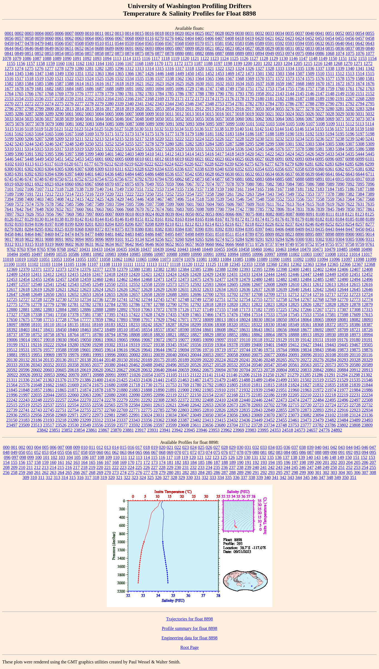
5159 (359, 128)
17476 (232, 314)
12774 (367, 299)
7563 (340, 199)
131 (254, 457)
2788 (309, 103)
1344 (9, 73)
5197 (360, 133)
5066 (299, 118)
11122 (199, 264)
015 (123, 447)
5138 (219, 128)
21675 (97, 384)
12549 (97, 284)
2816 (99, 108)
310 (33, 477)
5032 (369, 113)
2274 (49, 103)
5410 (149, 153)
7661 (89, 209)
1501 (259, 73)
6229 (219, 164)
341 (275, 477)
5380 (309, 148)
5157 (339, 128)
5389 (9, 153)
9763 (21, 249)
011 (92, 447)
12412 (48, 274)
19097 (220, 339)
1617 (109, 83)
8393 (229, 229)
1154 (372, 58)
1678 (19, 88)
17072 (159, 309)
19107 (232, 339)
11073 (165, 259)
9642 (129, 244)
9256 (159, 239)
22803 (183, 410)
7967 (59, 214)
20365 (85, 364)
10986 (147, 254)
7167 (279, 189)
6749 (49, 179)
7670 (139, 209)
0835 (330, 48)
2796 (9, 108)
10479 (330, 249)
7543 (229, 199)
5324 (129, 148)
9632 (99, 244)
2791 (340, 103)
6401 (89, 174)
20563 (306, 364)
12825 (293, 304)
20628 (134, 369)
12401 (306, 269)
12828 (330, 304)
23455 (281, 420)
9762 (11, 249)
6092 (289, 159)
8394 (239, 229)
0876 (149, 53)
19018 (48, 339)
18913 (306, 334)
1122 (204, 58)
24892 (336, 430)
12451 (354, 274)
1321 (209, 68)
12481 (269, 279)
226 (146, 467)
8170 (229, 219)
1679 (29, 88)
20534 (244, 364)
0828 (259, 48)
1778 (99, 93)
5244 (29, 143)
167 (107, 462)
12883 (48, 309)
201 (326, 462)
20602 (36, 369)
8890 (299, 234)
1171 (168, 63)
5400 (99, 153)
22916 (342, 410)
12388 (220, 269)
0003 (29, 33)
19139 (293, 339)
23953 (214, 430)
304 (341, 472)
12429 (207, 274)
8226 (269, 224)
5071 (340, 118)
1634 (239, 83)
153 (371, 457)
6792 (139, 179)
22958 (48, 415)
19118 (256, 339)
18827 (195, 334)
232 (193, 467)
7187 (359, 189)
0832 (299, 48)
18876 (281, 334)
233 (201, 467)
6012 (159, 159)
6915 (340, 179)
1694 (159, 88)
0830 (279, 48)
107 (93, 457)
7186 (349, 189)
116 (162, 457)
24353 (275, 430)
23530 (73, 425)
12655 (110, 294)
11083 (213, 259)
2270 (9, 103)
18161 (85, 324)
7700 (219, 209)
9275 (229, 239)
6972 (119, 184)
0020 (179, 33)
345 (306, 477)
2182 (279, 98)
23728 (256, 425)
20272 (306, 359)
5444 (359, 153)
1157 (30, 63)
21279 (293, 374)
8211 (179, 224)
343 (290, 477)
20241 (244, 359)
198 (302, 462)
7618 (319, 204)
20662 (195, 369)
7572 (19, 204)
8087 (289, 214)
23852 (67, 430)
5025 (299, 113)
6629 (219, 174)
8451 (370, 229)
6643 (350, 174)
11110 (116, 264)
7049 (149, 184)
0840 (370, 48)
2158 (59, 98)
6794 (159, 179)
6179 (98, 164)
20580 (355, 364)
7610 (259, 204)
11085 (237, 259)
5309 (370, 143)
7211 (39, 194)
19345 (171, 344)
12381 (146, 269)
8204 (109, 224)
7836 (309, 209)
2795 (370, 103)
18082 (355, 319)
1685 (79, 88)
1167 (129, 63)
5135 (189, 128)
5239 (349, 138)
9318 (39, 244)
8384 (179, 229)
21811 (256, 384)
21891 (171, 390)
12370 (24, 269)
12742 (134, 299)
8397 (259, 229)
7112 (49, 189)
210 (22, 467)
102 (54, 457)
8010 (129, 214)
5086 (119, 123)
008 (68, 447)
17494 (244, 314)
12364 (320, 264)
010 (84, 447)
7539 (219, 199)
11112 (140, 264)
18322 (256, 324)
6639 (309, 174)
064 (131, 452)
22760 (110, 410)
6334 (159, 169)
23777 (305, 425)
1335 (299, 68)
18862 (257, 334)
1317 (179, 68)
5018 (239, 113)
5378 (299, 148)
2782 (249, 103)
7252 (169, 194)
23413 (208, 420)
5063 (269, 118)
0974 (289, 53)
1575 (309, 78)
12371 (36, 269)
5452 (69, 159)
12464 (134, 279)
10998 (282, 254)
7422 (89, 199)
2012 (269, 93)
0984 (309, 53)
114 (146, 457)
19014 (24, 339)
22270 (85, 400)
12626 (122, 289)
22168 (232, 395)
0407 (219, 38)
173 (154, 462)
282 (185, 472)
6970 (109, 184)
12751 (220, 299)
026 (209, 447)
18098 (24, 324)
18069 (330, 319)
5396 (59, 153)
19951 (36, 354)
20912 (355, 369)
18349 (293, 324)
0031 (249, 33)
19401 (269, 344)
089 (326, 452)
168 (115, 462)
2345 (179, 103)
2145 (299, 93)
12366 (345, 264)
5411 (159, 153)
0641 (349, 43)
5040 (79, 118)
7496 (179, 199)
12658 (146, 294)
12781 (73, 304)
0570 (199, 43)
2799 (39, 108)
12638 (269, 289)
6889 (309, 179)
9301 (309, 239)
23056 (232, 415)
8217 (239, 224)
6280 (299, 164)
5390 (19, 153)
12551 (122, 284)
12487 (330, 279)
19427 (305, 344)
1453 (219, 73)
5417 (219, 153)
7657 (69, 209)
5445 (369, 153)
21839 (354, 384)
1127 (254, 58)
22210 (305, 395)
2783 (259, 103)
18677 (306, 329)
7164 (249, 189)
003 (29, 447)
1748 (219, 88)
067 (154, 452)
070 (178, 452)
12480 (257, 279)
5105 (290, 123)
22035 (36, 395)
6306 (69, 169)
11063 (129, 259)
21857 (36, 390)
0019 (169, 33)
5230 (259, 138)
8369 (89, 229)
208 (6, 467)
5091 (169, 123)
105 (77, 457)
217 (76, 467)
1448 (169, 73)
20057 (220, 354)
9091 (59, 239)
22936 (12, 415)
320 (111, 477)
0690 (119, 48)
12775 (12, 304)
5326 (149, 148)
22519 (24, 405)
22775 (146, 410)
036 (286, 447)
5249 (79, 143)
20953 (49, 374)
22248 (36, 400)
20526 (195, 364)
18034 (269, 319)
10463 (281, 249)
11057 (92, 259)
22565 (110, 405)
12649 (36, 294)
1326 (249, 68)
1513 (349, 73)
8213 (199, 224)
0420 (259, 38)
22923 (355, 410)
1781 (129, 93)
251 (341, 467)
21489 (256, 379)
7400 (29, 199)
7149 (119, 189)
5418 (229, 153)
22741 (24, 410)
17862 (110, 319)
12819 (220, 304)
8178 (289, 219)
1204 (287, 63)
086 (302, 452)
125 (223, 457)
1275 (29, 68)
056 (68, 452)
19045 (73, 339)
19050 (85, 339)
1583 (19, 83)
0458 (369, 38)
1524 (89, 78)
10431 (85, 249)
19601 (85, 349)
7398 (19, 199)
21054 (147, 374)
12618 (24, 289)
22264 (73, 400)
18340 (281, 324)
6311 (119, 169)
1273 (9, 68)
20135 (48, 359)
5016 (219, 113)
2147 (320, 93)
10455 (219, 249)
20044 (195, 354)
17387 (97, 314)
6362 (339, 169)
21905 (208, 390)
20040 (171, 354)
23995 (263, 430)
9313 (19, 244)
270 (107, 472)
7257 (199, 194)
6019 (179, 159)
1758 (320, 88)
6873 (199, 179)
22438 (232, 400)
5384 (339, 148)
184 (193, 462)
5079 (49, 123)
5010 (159, 113)
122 (208, 457)
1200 (247, 63)
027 (216, 447)
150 (348, 457)
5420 (249, 153)
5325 (139, 148)
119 (185, 457)
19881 (12, 354)
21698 (122, 384)
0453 (319, 38)
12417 (97, 274)
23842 (42, 430)
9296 (289, 239)
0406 (209, 38)
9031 (39, 239)
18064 (306, 319)
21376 (60, 379)
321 (119, 477)
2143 (279, 93)
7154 (169, 189)
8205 (119, 224)
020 (162, 447)
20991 (110, 374)
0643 (369, 43)
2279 (99, 103)
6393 (39, 174)
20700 (232, 369)
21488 (244, 379)
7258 (209, 194)
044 (349, 447)
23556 (97, 425)
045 (357, 447)
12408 (367, 269)
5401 (109, 153)
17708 (36, 319)
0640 (339, 43)
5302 (299, 143)
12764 (293, 299)
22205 (293, 395)
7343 (269, 194)
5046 (119, 118)
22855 (281, 410)
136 (278, 457)
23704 (232, 425)
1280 (79, 68)
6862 (179, 179)
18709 (342, 329)
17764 (73, 319)
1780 (119, 93)
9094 (79, 239)
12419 (122, 274)
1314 (149, 68)
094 (365, 452)
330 (189, 477)
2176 (229, 98)
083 (279, 452)
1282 (99, 68)
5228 (239, 138)
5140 (239, 128)
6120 (68, 164)
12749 (195, 299)
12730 (61, 299)
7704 (229, 209)
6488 (159, 174)
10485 (342, 249)
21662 (48, 384)
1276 (39, 68)
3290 (59, 113)
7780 (249, 209)
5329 (179, 148)
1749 (229, 88)
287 (224, 472)
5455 (89, 159)
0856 (79, 53)
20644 (171, 369)
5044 (99, 118)
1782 (139, 93)
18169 (97, 324)
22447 (269, 400)
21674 (85, 384)
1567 (229, 78)
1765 (19, 93)
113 (139, 457)
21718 (134, 384)
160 (53, 462)
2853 (159, 108)
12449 (330, 274)
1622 (149, 83)
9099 (109, 239)
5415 (199, 153)
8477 (89, 234)
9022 (29, 239)
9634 (109, 244)
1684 (69, 88)
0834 (320, 48)
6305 (59, 169)
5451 (59, 159)
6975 (129, 184)
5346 (269, 148)
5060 (239, 118)
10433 (97, 249)
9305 (350, 239)
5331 (199, 148)
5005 (109, 113)
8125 (369, 214)
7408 (59, 199)
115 (154, 457)
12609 (281, 284)
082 (271, 452)
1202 (267, 63)
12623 (85, 289)
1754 (279, 88)
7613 (289, 204)
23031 (159, 415)
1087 (37, 58)
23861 (91, 430)
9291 (259, 239)
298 (295, 472)
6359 (309, 169)
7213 (59, 194)
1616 (99, 83)
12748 (183, 299)
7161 (239, 189)
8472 (59, 234)
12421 (146, 274)
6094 (309, 159)
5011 (169, 113)
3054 (269, 108)
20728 (269, 369)
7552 (279, 199)
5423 (279, 153)
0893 (249, 53)
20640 (159, 369)
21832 (318, 384)
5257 (139, 143)
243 (279, 467)
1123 (214, 58)
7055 (159, 184)
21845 (12, 390)
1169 (149, 63)
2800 (49, 108)
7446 (139, 199)
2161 (79, 98)
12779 (48, 304)
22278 (110, 400)
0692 (139, 48)
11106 (80, 264)
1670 (320, 83)
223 (123, 467)
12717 (330, 294)
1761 (350, 88)
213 (45, 467)
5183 (229, 133)
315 (72, 477)
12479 (244, 279)
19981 (85, 354)
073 (201, 452)
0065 (99, 38)
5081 (69, 123)
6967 (89, 184)
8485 (139, 234)
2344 (169, 103)
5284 (209, 143)
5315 (39, 148)
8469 (49, 234)
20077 (269, 354)
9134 (139, 239)
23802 (342, 425)
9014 (369, 234)
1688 (109, 88)
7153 (159, 189)
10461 (268, 249)
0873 (119, 53)
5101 (250, 123)
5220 (159, 138)
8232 (279, 224)
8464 (29, 234)
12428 (195, 274)
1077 (370, 53)
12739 (110, 299)
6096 (329, 159)
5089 (149, 123)
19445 (342, 344)
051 (29, 452)
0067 (119, 38)
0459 (9, 43)
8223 (259, 224)
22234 (367, 395)
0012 (109, 33)
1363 (99, 73)
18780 (97, 334)
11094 (322, 259)
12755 (257, 299)
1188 (208, 63)
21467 (195, 379)
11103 (45, 264)
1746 (199, 88)
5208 (49, 138)
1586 (49, 83)
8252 (329, 224)
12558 (146, 284)
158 (37, 462)
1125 (234, 58)
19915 (24, 354)
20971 (86, 374)
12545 (85, 284)
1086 (27, 58)
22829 (232, 410)
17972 (195, 319)
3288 (39, 113)
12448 (318, 274)
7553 (289, 199)
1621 (139, 83)
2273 (39, 103)
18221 (122, 324)
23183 (24, 420)
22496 (342, 400)
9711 (249, 244)
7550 (269, 199)
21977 (342, 390)
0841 (9, 53)
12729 (48, 299)
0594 (299, 43)
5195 (340, 133)
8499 (199, 234)
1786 (179, 93)
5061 (249, 118)
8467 (39, 234)
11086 (249, 259)
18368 (318, 324)
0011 (99, 33)
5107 (310, 123)
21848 (24, 390)
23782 (318, 425)
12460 (97, 279)
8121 (349, 214)
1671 (330, 83)
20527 (208, 364)
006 (53, 447)
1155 (11, 63)
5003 (89, 113)
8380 (139, 229)
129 (239, 457)
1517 (19, 78)
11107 (92, 264)
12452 (367, 274)
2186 (289, 98)
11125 (211, 264)
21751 (159, 384)
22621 (171, 405)
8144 (99, 219)
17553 (306, 314)
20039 (159, 354)
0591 (269, 43)
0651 (69, 48)
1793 (239, 93)
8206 (129, 224)
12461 (110, 279)
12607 (257, 284)
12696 (195, 294)
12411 (36, 274)
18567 (171, 329)
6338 (199, 169)
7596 (139, 204)
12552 (134, 284)
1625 (179, 83)
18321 (244, 324)
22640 (183, 405)
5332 (209, 148)
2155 (29, 98)
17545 (293, 314)
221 (107, 467)
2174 (209, 98)
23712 (244, 425)
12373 (61, 269)
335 (228, 477)
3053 (259, 108)
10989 (184, 254)
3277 (299, 108)
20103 (318, 354)
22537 (48, 405)
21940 (269, 390)
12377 (97, 269)
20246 (257, 359)
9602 (69, 244)
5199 (9, 138)
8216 (229, 224)
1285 (109, 68)
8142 (79, 219)
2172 (189, 98)
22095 (146, 395)
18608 (220, 329)
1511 (330, 73)
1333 (279, 68)
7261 (229, 194)
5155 (319, 128)
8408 (289, 229)
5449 (39, 159)
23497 (12, 425)
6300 (9, 169)
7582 (59, 204)
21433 (134, 379)
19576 (36, 349)
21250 (268, 374)
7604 (209, 204)
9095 (89, 239)
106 (85, 457)
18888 (293, 334)
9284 (239, 239)
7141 (109, 189)
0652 (79, 48)
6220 (139, 164)
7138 (79, 189)
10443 (183, 249)
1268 (337, 63)
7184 (329, 189)
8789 (249, 234)
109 (108, 457)
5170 (99, 133)
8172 (239, 219)
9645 (139, 244)
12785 (122, 304)
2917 (249, 108)
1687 (99, 88)
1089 (57, 58)
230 (177, 467)
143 (317, 457)
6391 (19, 174)
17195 (269, 309)
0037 (299, 33)
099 (30, 457)
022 (177, 447)
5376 (279, 148)
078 (240, 452)
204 (349, 462)
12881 (24, 309)
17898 (134, 319)
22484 (318, 400)
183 (185, 462)
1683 (59, 88)
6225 (179, 164)
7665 (109, 209)
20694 (220, 369)
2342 (149, 103)
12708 (257, 294)
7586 (79, 204)
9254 (149, 239)
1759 (330, 88)
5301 (289, 143)
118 (177, 457)
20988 (98, 374)
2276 (69, 103)
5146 (299, 128)
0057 (19, 38)
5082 (79, 123)
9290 (249, 239)
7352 (299, 194)
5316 (49, 148)
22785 (159, 410)
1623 (159, 83)
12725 (12, 299)
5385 (349, 148)
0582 (229, 43)
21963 (306, 390)
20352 (48, 364)
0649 (49, 48)
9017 (9, 239)
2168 (149, 98)
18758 (48, 334)
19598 (73, 349)
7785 (259, 209)
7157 (199, 189)
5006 (119, 113)
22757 (97, 410)
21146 (231, 374)
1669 (309, 83)
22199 (281, 395)
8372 (99, 229)
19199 (12, 344)
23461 (293, 420)
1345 (19, 73)
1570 (259, 78)
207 (373, 462)
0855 (69, 53)
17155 (220, 309)
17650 (12, 319)
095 (373, 452)
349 (337, 477)
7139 (89, 189)
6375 (349, 169)
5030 (349, 113)
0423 (289, 38)
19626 (134, 349)
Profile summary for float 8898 (189, 628)
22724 (330, 405)
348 (329, 477)
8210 (169, 224)
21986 (367, 390)
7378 (329, 194)
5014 (199, 113)
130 (247, 457)
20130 (12, 359)
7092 (350, 184)
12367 (357, 264)
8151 (139, 219)
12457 (61, 279)
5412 (169, 153)
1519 (39, 78)
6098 (349, 159)
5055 (199, 118)
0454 (329, 38)
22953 (24, 415)
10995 (245, 254)
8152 (149, 219)
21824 (293, 384)
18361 (305, 324)
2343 (159, 103)
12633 (208, 289)
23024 (146, 415)
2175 (219, 98)
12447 (305, 274)
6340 (219, 169)
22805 (195, 410)
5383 (329, 148)
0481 (49, 43)
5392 (39, 153)
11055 (80, 259)
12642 (318, 289)
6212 (108, 164)
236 (224, 467)
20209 (195, 359)
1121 (194, 58)
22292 (146, 400)
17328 (24, 314)
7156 (189, 189)
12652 (73, 294)
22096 (159, 395)
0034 (279, 33)
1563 (189, 78)
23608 (183, 425)
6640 (320, 174)
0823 (229, 48)
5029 (339, 113)
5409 (139, 153)
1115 (136, 58)
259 (22, 472)
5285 (219, 143)
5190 (289, 133)
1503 (279, 73)
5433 (329, 153)
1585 (39, 83)
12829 (342, 304)
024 (193, 447)
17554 (318, 314)
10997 (269, 254)
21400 (97, 379)
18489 (110, 329)
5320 (89, 148)
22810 (208, 410)
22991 (134, 415)
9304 (340, 239)
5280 (169, 143)
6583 (199, 174)
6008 (129, 159)
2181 (269, 98)
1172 (178, 63)
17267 (318, 309)
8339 (69, 229)
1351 (79, 73)
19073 (171, 339)
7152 (149, 189)
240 (255, 467)
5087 (129, 123)
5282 (189, 143)
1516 (9, 78)
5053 (189, 118)
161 (61, 462)
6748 (39, 179)
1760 (340, 88)
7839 (320, 209)
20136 (61, 359)
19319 (134, 344)
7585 (69, 204)
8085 (279, 214)
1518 (29, 78)
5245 (39, 143)
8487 (159, 234)
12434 (256, 274)
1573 (289, 78)
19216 (36, 344)
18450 (61, 329)
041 (325, 447)
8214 (209, 224)
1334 (289, 68)
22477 (306, 400)
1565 (209, 78)
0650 (59, 48)
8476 (79, 234)
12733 (73, 299)
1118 (165, 58)
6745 (9, 179)
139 (301, 457)
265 (68, 472)
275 (131, 472)
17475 (220, 314)
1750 (239, 88)
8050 (189, 214)
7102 (19, 189)
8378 (129, 229)
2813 (69, 108)
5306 (340, 143)
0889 (239, 53)
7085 (299, 184)
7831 (299, 209)
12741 (122, 299)
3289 (49, 113)
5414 (189, 153)
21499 (281, 379)
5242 (9, 143)
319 (103, 477)
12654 (97, 294)
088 (318, 452)
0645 (19, 48)
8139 (69, 219)
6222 (149, 164)
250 (333, 467)
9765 (41, 249)
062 (115, 452)
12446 (293, 274)
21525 (330, 379)
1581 (370, 78)
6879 (229, 179)
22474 (293, 400)
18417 (36, 329)
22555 (85, 405)
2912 (199, 108)
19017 (36, 339)
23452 (269, 420)
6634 (269, 174)
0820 (199, 48)
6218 (118, 164)
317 (88, 477)
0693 (149, 48)
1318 (189, 68)
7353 (309, 194)
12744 (146, 299)
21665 (61, 384)
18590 (183, 329)
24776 (324, 430)
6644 (360, 174)
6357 (289, 169)
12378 (110, 269)
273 (115, 472)
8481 (109, 234)
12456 (48, 279)
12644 (342, 289)
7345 (279, 194)
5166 (59, 133)
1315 (159, 68)
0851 (29, 53)
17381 (85, 314)
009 (76, 447)
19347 (183, 344)
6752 (79, 179)
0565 (149, 43)
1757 (309, 88)
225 (138, 467)
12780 (61, 304)
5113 (359, 123)
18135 (73, 324)
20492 (159, 364)
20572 (318, 364)
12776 (24, 304)
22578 (122, 405)
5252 (109, 143)
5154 (309, 128)
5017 (229, 113)
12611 (305, 284)
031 (247, 447)
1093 (97, 58)
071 (185, 452)
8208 (149, 224)
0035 (289, 33)
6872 (189, 179)
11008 (330, 254)
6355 (269, 169)
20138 (85, 359)
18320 (232, 324)
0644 (9, 48)
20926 (24, 374)
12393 (244, 269)
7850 (350, 209)
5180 (199, 133)
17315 (367, 309)
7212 (49, 194)
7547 (249, 199)
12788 (159, 304)
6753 (89, 179)
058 (84, 452)
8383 (169, 229)
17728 (61, 319)
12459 (85, 279)
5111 (340, 123)
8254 (349, 224)
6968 (99, 184)
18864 (269, 334)
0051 (329, 33)
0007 (69, 33)
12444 (269, 274)
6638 (299, 174)
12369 (12, 269)
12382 (159, 269)
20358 (73, 364)
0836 (340, 48)
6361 (329, 169)
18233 (134, 324)
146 (325, 457)
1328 (269, 68)
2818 (119, 108)
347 (322, 477)
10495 (24, 254)
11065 (141, 259)
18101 (36, 324)
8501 (209, 234)
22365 (171, 400)
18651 (269, 329)
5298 (259, 143)
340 (267, 477)
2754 (229, 103)
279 (162, 472)
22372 (183, 400)
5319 (79, 148)
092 (349, 452)
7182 (309, 189)
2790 (330, 103)
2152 (370, 93)
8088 (299, 214)
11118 (175, 264)
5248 (69, 143)
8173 (249, 219)
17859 (97, 319)
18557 (159, 329)
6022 (209, 159)
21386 (85, 379)
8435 (320, 229)
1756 (299, 88)
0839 (360, 48)
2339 (119, 103)
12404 (330, 269)
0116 (149, 38)
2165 (119, 98)
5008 (139, 113)
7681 (169, 209)
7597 (149, 204)
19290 (85, 344)
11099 (370, 259)
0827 (249, 48)
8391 (209, 229)
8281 (19, 229)
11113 (151, 264)
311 (41, 477)
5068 (320, 118)
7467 (159, 199)
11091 (286, 259)
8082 (269, 214)
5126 (108, 128)
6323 (129, 169)
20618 (73, 369)
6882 (249, 179)
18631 (244, 329)
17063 (146, 309)
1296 (119, 68)
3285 (9, 113)
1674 (360, 83)
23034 (171, 415)
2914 (219, 108)
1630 (199, 83)
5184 (239, 133)
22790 (171, 410)
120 (192, 457)
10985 (135, 254)
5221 (169, 138)
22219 (342, 395)
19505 (367, 344)
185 (201, 462)
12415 (73, 274)
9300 (299, 239)
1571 (269, 78)
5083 (89, 123)
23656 (207, 425)
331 (197, 477)
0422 (279, 38)
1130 (283, 58)
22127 (183, 395)
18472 (97, 329)
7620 (339, 204)
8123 (359, 214)
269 (100, 472)
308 (373, 472)
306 (357, 472)
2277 (79, 103)
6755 (109, 179)
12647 (12, 294)
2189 (320, 98)
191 (248, 462)
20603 (48, 369)
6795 (169, 179)
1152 (352, 58)
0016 (149, 33)
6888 (299, 179)
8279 (9, 229)
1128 (264, 58)
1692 (139, 88)
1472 (239, 73)
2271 (19, 103)
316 (80, 477)
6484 (129, 174)
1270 (347, 63)
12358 (259, 264)
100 (38, 457)
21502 (305, 379)
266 (76, 472)
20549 (281, 364)
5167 (69, 133)
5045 (109, 118)
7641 (9, 209)
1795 (249, 93)
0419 (249, 38)
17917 (146, 319)
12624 (97, 289)
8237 (289, 224)
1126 (244, 58)
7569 (9, 204)
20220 (208, 359)
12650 (48, 294)
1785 (169, 93)
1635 (249, 83)
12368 (369, 264)
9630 (79, 244)
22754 (73, 410)
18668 (293, 329)
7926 (29, 214)
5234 (299, 138)
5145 (289, 128)
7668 (129, 209)
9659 (199, 244)
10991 (208, 254)
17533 (269, 314)
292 (263, 472)
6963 (79, 184)
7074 (209, 184)
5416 (209, 153)
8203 (99, 224)
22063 (85, 395)
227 (154, 467)
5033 (9, 118)
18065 (318, 319)
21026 (135, 374)
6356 (279, 169)
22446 (257, 400)
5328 (169, 148)
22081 (122, 395)
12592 (195, 284)
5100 (240, 123)
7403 (39, 199)
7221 (119, 194)
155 (14, 462)
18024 (244, 319)
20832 (293, 369)
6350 (229, 169)
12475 (195, 279)
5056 (209, 118)
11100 (9, 264)
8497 (179, 234)
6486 (149, 174)
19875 (355, 349)
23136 (367, 415)
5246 (49, 143)
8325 (59, 229)
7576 (39, 204)
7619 (329, 204)
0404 (189, 38)
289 (240, 472)
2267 (350, 98)
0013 (119, 33)
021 (170, 447)
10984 (122, 254)
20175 (159, 359)
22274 (97, 400)
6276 (259, 164)
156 (22, 462)
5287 (229, 143)
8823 (289, 234)
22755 (85, 410)
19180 (354, 339)
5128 (128, 128)
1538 (169, 78)
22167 (220, 395)
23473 (306, 420)
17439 (183, 314)
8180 (309, 219)
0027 (209, 33)
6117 (49, 164)
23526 (61, 425)
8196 (39, 224)
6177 (88, 164)
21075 (159, 374)
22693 (257, 405)
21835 (330, 384)
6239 (229, 164)
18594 (195, 329)
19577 (48, 349)
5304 (320, 143)
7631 (359, 204)
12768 (318, 299)
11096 (334, 259)
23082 (306, 415)
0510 (99, 43)
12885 (73, 309)
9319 (49, 244)
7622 (349, 204)
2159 (69, 98)
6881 (239, 179)
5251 (99, 143)
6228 (209, 164)
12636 (244, 289)
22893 (318, 410)
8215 (219, 224)
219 (92, 467)
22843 (257, 410)
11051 (44, 259)
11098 (358, 259)
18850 (220, 334)
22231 (354, 395)
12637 (257, 289)
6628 (209, 174)
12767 (306, 299)
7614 (299, 204)
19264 (60, 344)
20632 (146, 369)
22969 (61, 415)
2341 (139, 103)
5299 (269, 143)
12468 (146, 279)
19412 (293, 344)
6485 (139, 174)
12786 (134, 304)
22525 (36, 405)
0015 (139, 33)
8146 (119, 219)
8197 (49, 224)
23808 (354, 425)
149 (340, 457)
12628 (146, 289)
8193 (19, 224)
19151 (318, 339)
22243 (24, 400)
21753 (171, 384)
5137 (209, 128)
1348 (49, 73)
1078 (7, 58)
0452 (309, 38)
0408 (229, 38)
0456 (349, 38)
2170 (169, 98)
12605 (232, 284)
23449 (257, 420)
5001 (69, 113)
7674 (159, 209)
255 (372, 467)
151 (356, 457)
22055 (61, 395)
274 (123, 472)
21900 (183, 390)
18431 (48, 329)
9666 (229, 244)
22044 (48, 395)
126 (231, 457)
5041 (89, 118)
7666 (119, 209)
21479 (220, 379)
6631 (239, 174)
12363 (308, 264)
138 (293, 457)
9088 (49, 239)
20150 (122, 359)
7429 (119, 199)
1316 (169, 68)
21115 (183, 374)
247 (310, 467)
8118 (339, 214)
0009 (79, 33)
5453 (79, 159)
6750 (59, 179)
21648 (36, 384)
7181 (299, 189)
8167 (219, 219)
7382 (349, 194)
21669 (73, 384)
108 (100, 457)
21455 (171, 379)
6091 (279, 159)
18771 (85, 334)
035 (279, 447)
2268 (360, 98)
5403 (129, 153)
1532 (119, 78)
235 (216, 467)
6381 (359, 169)
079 (248, 452)
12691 (183, 294)
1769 (59, 93)
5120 (48, 128)
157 (29, 462)
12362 (296, 264)
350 (345, 477)
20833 (306, 369)
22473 (281, 400)
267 (84, 472)
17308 (355, 309)
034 (271, 447)
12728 (36, 299)
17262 (293, 309)
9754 (319, 244)
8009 (119, 214)
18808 (134, 334)
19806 (293, 349)
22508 (367, 400)
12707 (244, 294)
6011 (149, 159)
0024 (189, 33)
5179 (189, 133)
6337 (189, 169)
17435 (171, 314)
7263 (249, 194)
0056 (9, 38)
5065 (289, 118)
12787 (146, 304)
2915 (229, 108)
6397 (69, 174)
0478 (29, 43)
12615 (354, 284)
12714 (305, 294)
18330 (269, 324)
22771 (134, 410)
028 (224, 447)
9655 (179, 244)
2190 (330, 98)
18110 (48, 324)
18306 (207, 324)
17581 (330, 314)
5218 (149, 138)
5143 (269, 128)
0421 (269, 38)
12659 (159, 294)
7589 (99, 204)
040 (318, 447)
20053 (208, 354)
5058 (229, 118)
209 (14, 467)
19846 (330, 349)
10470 (305, 249)
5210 (69, 138)
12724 (367, 294)
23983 (250, 430)
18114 (60, 324)
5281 (179, 143)
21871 (73, 390)
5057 (219, 118)
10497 (37, 254)
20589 (367, 364)
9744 (279, 244)
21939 (257, 390)
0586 (249, 43)
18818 (146, 334)
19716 (208, 349)
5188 (269, 133)
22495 (330, 400)
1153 (362, 58)
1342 (370, 68)
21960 (293, 390)
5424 (289, 153)
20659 (183, 369)
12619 (36, 289)
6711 (370, 174)
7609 (249, 204)
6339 (209, 169)
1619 (129, 83)
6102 (9, 164)
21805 (232, 384)
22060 (73, 395)
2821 (149, 108)
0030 (239, 33)
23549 (85, 425)
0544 (119, 43)
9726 (259, 244)
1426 (149, 73)
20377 (97, 364)
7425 (99, 199)
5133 (169, 128)
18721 (355, 329)
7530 (209, 199)
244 (286, 467)
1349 (59, 73)
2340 (129, 103)
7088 (320, 184)
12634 (220, 289)
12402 (318, 269)
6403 (99, 174)
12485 (318, 279)
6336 (179, 169)
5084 (99, 123)
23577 (122, 425)
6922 (39, 184)
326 (158, 477)
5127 (118, 128)
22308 (159, 400)
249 (325, 467)
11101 (21, 264)
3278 (309, 108)
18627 (232, 329)
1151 (342, 58)
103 (61, 457)
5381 (319, 148)
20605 (61, 369)
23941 (165, 430)
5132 (159, 128)
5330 (189, 148)
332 (205, 477)
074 (209, 452)
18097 (12, 324)
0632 (319, 43)
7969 (69, 214)
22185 (256, 395)
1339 (340, 68)
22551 (61, 405)
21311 (11, 379)
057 (76, 452)
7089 (330, 184)
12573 (171, 284)
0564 (139, 43)
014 (115, 447)
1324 (239, 68)
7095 (360, 184)
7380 (339, 194)
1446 (159, 73)
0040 (309, 33)
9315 (29, 244)
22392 (195, 400)
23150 (12, 420)
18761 (61, 334)
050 (22, 452)
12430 (220, 274)
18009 (208, 319)
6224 (169, 164)
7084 (289, 184)
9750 (299, 244)
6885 (279, 179)
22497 (355, 400)
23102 (330, 415)
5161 (9, 133)
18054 (293, 319)
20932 (37, 374)
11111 (128, 264)
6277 (269, 164)
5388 (369, 148)
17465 (195, 314)
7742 (239, 209)
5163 (29, 133)
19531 (24, 349)
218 (84, 467)
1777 (89, 93)
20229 (232, 359)
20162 (134, 359)
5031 (359, 113)
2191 (340, 98)
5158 (349, 128)
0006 (59, 33)
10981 (86, 254)
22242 (12, 400)
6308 (89, 169)
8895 (309, 234)
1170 (159, 63)
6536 (169, 174)
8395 (249, 229)
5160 (369, 128)
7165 (259, 189)
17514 (257, 314)
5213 (99, 138)
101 (46, 457)
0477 (19, 43)
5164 (39, 133)
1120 (184, 58)
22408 (208, 400)
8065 (219, 214)
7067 (189, 184)
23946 (201, 430)
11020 (32, 259)
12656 (122, 294)
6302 (29, 169)
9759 (359, 244)
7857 (360, 209)
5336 (239, 148)
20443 (122, 364)
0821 (209, 48)
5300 (279, 143)
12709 (269, 294)
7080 (249, 184)
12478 (232, 279)
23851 (54, 430)
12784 (110, 304)
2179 (249, 98)
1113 (117, 58)
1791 (229, 93)
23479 (318, 420)
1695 (169, 88)
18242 (146, 324)
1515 (369, 73)
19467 (354, 344)
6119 (59, 164)
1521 (59, 78)
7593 (109, 204)
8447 (350, 229)
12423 (158, 274)
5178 (179, 133)
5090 (159, 123)
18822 (183, 334)
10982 (98, 254)
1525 (99, 78)
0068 (129, 38)
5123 (78, 128)
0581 (219, 43)
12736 (97, 299)
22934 (367, 410)
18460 (73, 329)
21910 (220, 390)
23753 (293, 425)
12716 (318, 294)
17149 (208, 309)
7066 (179, 184)
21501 (293, 379)
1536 (149, 78)
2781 (239, 103)
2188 (309, 98)
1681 (39, 88)
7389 (369, 194)
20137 (73, 359)
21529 (342, 379)
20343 (36, 364)
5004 (99, 113)
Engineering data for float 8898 (189, 638)
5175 (149, 133)
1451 (199, 73)
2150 (350, 93)
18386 (354, 324)
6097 (339, 159)
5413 (179, 153)
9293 (269, 239)
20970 (73, 374)
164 (84, 462)
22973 (97, 415)
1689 (119, 88)
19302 (109, 344)
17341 (48, 314)
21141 (207, 374)
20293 (342, 359)
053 (45, 452)
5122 (68, 128)
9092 (69, 239)
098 (22, 457)
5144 (279, 128)
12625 (110, 289)
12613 (330, 284)
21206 (244, 374)
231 (185, 467)
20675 (208, 369)
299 (302, 472)
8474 (69, 234)
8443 (330, 229)
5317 (59, 148)
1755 (289, 88)
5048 (139, 118)
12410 (24, 274)
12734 (85, 299)
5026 (309, 113)
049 (14, 452)
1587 (59, 83)
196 (287, 462)
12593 (208, 284)
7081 (259, 184)
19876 (367, 349)
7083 (279, 184)
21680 (110, 384)
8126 (9, 219)
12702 (232, 294)
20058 (232, 354)
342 (283, 477)
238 (240, 467)
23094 (318, 415)
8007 (109, 214)
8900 (349, 234)
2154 (19, 98)
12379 (122, 269)
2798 (29, 108)
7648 (39, 209)
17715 (48, 319)
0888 (229, 53)
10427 (72, 249)
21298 (354, 374)
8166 (209, 219)
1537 (159, 78)
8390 (199, 229)
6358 (299, 169)
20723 (257, 369)
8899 (339, 234)
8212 (189, 224)
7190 (19, 194)
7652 (59, 209)
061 (107, 452)
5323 (119, 148)
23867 (103, 430)
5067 (309, 118)
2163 (99, 98)
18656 (281, 329)
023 (185, 447)
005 (45, 447)
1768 (49, 93)
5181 (209, 133)
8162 (169, 219)
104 (69, 457)
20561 (293, 364)
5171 (109, 133)
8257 (359, 224)
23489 (355, 420)
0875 (139, 53)
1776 (79, 93)
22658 (220, 405)
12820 (232, 304)
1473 (249, 73)
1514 (359, 73)
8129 (29, 219)
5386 (359, 148)
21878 (97, 390)
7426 (109, 199)
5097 (220, 123)
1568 (239, 78)
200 (318, 462)
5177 (169, 133)
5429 (319, 153)
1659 (279, 83)
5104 (280, 123)
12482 (281, 279)
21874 (85, 390)
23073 (293, 415)
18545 (134, 329)
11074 (177, 259)
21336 (24, 379)
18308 (220, 324)
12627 (134, 289)
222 (115, 467)
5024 (289, 113)
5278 (149, 143)
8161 (159, 219)
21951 (281, 390)
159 (45, 462)
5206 (29, 138)
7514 (189, 199)
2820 (139, 108)
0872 (109, 53)
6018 (169, 159)
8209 (159, 224)
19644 (159, 349)
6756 (119, 179)
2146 (309, 93)
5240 (359, 138)
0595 (309, 43)
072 (193, 452)
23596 (146, 425)
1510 (320, 73)
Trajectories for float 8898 (189, 619)
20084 (281, 354)
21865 (61, 390)
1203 (277, 63)
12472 (171, 279)
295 (279, 472)
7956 (49, 214)
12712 (293, 294)
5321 (99, 148)
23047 (183, 415)
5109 (330, 123)
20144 (97, 359)
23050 (208, 415)
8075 (249, 214)
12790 (171, 304)
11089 (261, 259)
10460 (256, 249)
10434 (109, 249)
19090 (208, 339)
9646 (149, 244)
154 (6, 462)
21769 (183, 384)
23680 (220, 425)
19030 (61, 339)
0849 (19, 53)
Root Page (189, 647)
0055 (369, 33)
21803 (220, 384)
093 (357, 452)
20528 (220, 364)
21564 (12, 384)
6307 (79, 169)
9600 (59, 244)
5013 (189, 113)
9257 (169, 239)
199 (310, 462)
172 (146, 462)
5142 (259, 128)
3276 (289, 108)
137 (286, 457)
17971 (183, 319)
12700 (208, 294)
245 (294, 467)
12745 (159, 299)
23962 (226, 430)
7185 (339, 189)
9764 (31, 249)
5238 (339, 138)
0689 (109, 48)
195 (279, 462)
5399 (89, 153)
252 (349, 467)
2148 (330, 93)
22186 (269, 395)
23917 (140, 430)
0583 (239, 43)
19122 (269, 339)
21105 (171, 374)
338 (251, 477)
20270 (293, 359)
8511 (229, 234)
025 (201, 447)
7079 (239, 184)
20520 (183, 364)
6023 (219, 159)
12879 (367, 304)
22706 (281, 405)
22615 (159, 405)
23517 (48, 425)
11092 (298, 259)
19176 (342, 339)
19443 (330, 344)
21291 (329, 374)
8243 (299, 224)
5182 (219, 133)
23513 (36, 425)
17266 (306, 309)
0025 (199, 33)
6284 (339, 164)
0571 (209, 43)
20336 (24, 364)
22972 (85, 415)
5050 (159, 118)
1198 (228, 63)
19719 (220, 349)
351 (353, 477)
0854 (59, 53)
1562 (179, 78)
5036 (39, 118)
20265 (281, 359)
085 (295, 452)
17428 (146, 314)
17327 (12, 314)
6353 (249, 169)
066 (146, 452)
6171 (78, 164)
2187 (299, 98)
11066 (153, 259)
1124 (224, 58)
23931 (152, 430)
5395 (49, 153)
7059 (169, 184)
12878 (355, 304)
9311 (370, 239)
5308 (360, 143)
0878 (169, 53)
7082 (269, 184)
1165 (109, 63)
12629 (159, 289)
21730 (146, 384)
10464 (293, 249)
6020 (189, 159)
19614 (110, 349)
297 (287, 472)
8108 (320, 214)
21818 (281, 384)
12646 (367, 289)
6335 (169, 169)
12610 (293, 284)
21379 (73, 379)
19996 (110, 354)
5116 (19, 128)
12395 (257, 269)
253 (357, 467)
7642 (19, 209)
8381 (149, 229)
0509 (89, 43)
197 (295, 462)
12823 (269, 304)
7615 (309, 204)
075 (217, 452)
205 (357, 462)
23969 (238, 430)
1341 (360, 68)
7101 (9, 189)
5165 (49, 133)
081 (263, 452)
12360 (271, 264)
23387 (183, 420)
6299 (369, 164)
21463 (183, 379)
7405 (49, 199)
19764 (281, 349)
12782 (85, 304)
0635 (329, 43)
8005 (99, 214)
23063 (244, 415)
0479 (39, 43)
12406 (342, 269)
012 (99, 447)
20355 (61, 364)
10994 (233, 254)
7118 (59, 189)
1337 (320, 68)
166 (100, 462)
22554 (73, 405)
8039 (169, 214)
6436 (109, 174)
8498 (189, 234)
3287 (29, 113)
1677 (9, 88)
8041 (179, 214)
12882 (36, 309)
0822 (219, 48)
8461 (19, 234)
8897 (319, 234)
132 (262, 457)
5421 (259, 153)
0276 (169, 38)
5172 (119, 133)
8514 (239, 234)
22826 (220, 410)
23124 (355, 415)
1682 (49, 88)
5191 (299, 133)
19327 (146, 344)
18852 (232, 334)
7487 (169, 199)
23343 (134, 420)
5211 (79, 138)
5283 (199, 143)
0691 (129, 48)
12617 (12, 289)
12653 (85, 294)
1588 (69, 83)
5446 (9, 159)
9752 (309, 244)
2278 (89, 103)
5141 (249, 128)
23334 (110, 420)
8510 (219, 234)
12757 (269, 299)
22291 (134, 400)
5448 (29, 159)
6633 (259, 174)
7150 (129, 189)
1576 (320, 78)
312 (49, 477)
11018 (8, 259)
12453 (12, 279)
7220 (109, 194)
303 (334, 472)
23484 (342, 420)
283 (193, 472)
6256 (239, 164)
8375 (119, 229)
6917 (360, 179)
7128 (69, 189)
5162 (19, 133)
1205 (297, 63)
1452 (209, 73)
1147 (303, 58)
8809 (269, 234)
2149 (340, 93)
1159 (50, 63)
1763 (370, 88)
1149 (323, 58)
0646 (29, 48)
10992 (220, 254)
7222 (129, 194)
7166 (269, 189)
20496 (171, 364)
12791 (183, 304)
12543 (73, 284)
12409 (12, 274)
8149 (129, 219)
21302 (366, 374)
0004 (39, 33)
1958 (259, 93)
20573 (330, 364)
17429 (159, 314)
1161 (70, 63)
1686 (89, 88)
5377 (289, 148)
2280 (109, 103)
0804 (159, 48)
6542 (189, 174)
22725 (342, 405)
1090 (67, 58)
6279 (289, 164)
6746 (19, 179)
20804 (281, 369)
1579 (350, 78)
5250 (89, 143)
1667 (289, 83)
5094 (199, 123)
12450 (342, 274)
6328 (139, 169)
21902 (195, 390)
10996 (257, 254)
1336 (309, 68)
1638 (269, 83)
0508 (79, 43)
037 (294, 447)
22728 (355, 405)
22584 (134, 405)
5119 (39, 128)
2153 (9, 98)
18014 (232, 319)
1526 (109, 78)
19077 (183, 339)
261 (37, 472)
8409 (299, 229)
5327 (159, 148)
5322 (109, 148)
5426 (309, 153)
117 (169, 457)
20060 (244, 354)
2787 (299, 103)
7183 (319, 189)
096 (7, 457)
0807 (179, 48)
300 (310, 472)
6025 (239, 159)
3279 (319, 108)
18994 (367, 334)
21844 (367, 384)
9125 (129, 239)
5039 (69, 118)
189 (232, 462)
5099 (230, 123)
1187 (198, 63)
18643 (257, 329)
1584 (29, 83)
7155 (179, 189)
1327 (259, 68)
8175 (269, 219)
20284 (330, 359)
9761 (369, 244)
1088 (47, 58)
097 (15, 457)
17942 (171, 319)
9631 (89, 244)
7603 (199, 204)
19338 (158, 344)
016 (131, 447)
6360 (319, 169)
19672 (171, 349)
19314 (122, 344)
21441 (158, 379)
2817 (109, 108)
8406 (279, 229)
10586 (73, 254)
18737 (12, 334)
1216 (317, 63)
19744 (244, 349)
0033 (269, 33)
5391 (29, 153)
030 (240, 447)
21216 (256, 374)
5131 (149, 128)
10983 (110, 254)
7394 (9, 199)
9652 (169, 244)
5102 (260, 123)
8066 (229, 214)
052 (37, 452)
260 (29, 472)
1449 (179, 73)
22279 (122, 400)
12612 (318, 284)
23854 (79, 430)
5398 (79, 153)
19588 (61, 349)
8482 (119, 234)
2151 (360, 93)
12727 (24, 299)
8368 (79, 229)
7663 (99, 209)
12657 (134, 294)
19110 (244, 339)
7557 (309, 199)
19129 (281, 339)
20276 (318, 359)
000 (6, 447)
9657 (189, 244)
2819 (129, 108)
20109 (342, 354)
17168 (232, 309)
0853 (49, 53)
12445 (281, 274)
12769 (330, 299)
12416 (85, 274)
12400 (293, 269)
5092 (179, 123)
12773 (355, 299)
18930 (330, 334)
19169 (330, 339)
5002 (79, 113)
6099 (359, 159)
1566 (219, 78)
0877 (159, 53)
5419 (239, 153)
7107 (39, 189)
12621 (61, 289)
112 (131, 457)
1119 (175, 58)
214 (53, 467)
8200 (79, 224)
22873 (306, 410)
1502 (269, 73)
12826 (306, 304)
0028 (219, 33)
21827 (305, 384)
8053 (209, 214)
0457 (359, 38)
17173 (244, 309)
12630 (171, 289)
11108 (104, 264)
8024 (149, 214)
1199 (237, 63)
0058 (29, 38)
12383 (171, 269)
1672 (340, 83)
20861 (330, 369)
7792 (269, 209)
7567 (360, 199)
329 (181, 477)
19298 (97, 344)
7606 (229, 204)
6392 (29, 174)
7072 (199, 184)
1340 (350, 68)
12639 (281, 289)
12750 (208, 299)
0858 (99, 53)
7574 (29, 204)
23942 (177, 430)
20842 (318, 369)
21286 (317, 374)
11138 (222, 264)
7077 (219, 184)
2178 (239, 98)
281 (178, 472)
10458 (244, 249)
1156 (20, 63)
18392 (12, 329)
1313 (139, 68)
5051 (169, 118)
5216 (129, 138)
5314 (29, 148)
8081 (259, 214)
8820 (279, 234)
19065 (122, 339)
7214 (69, 194)
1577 (330, 78)
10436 (134, 249)
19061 (97, 339)
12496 (367, 279)
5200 (19, 138)
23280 (73, 420)
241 (263, 467)
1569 (249, 78)
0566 (159, 43)
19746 (257, 349)
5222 (179, 138)
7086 (309, 184)
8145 (109, 219)
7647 (29, 209)
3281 (339, 108)
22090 (134, 395)
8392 (219, 229)
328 (173, 477)
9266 (209, 239)
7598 (159, 204)
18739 (24, 334)
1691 (129, 88)
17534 (281, 314)
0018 (159, 33)
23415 (220, 420)
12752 (232, 299)
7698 (199, 209)
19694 (183, 349)
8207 (139, 224)
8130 (39, 219)
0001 (9, 33)
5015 (209, 113)
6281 (309, 164)
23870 (116, 430)
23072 (281, 415)
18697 (330, 329)
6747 (29, 179)
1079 (17, 58)
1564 (199, 78)
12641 (306, 289)
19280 (73, 344)
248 (318, 467)
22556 (97, 405)
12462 (122, 279)
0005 (49, 33)
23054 (220, 415)
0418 (239, 38)
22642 (195, 405)
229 (170, 467)
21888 (146, 390)
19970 (61, 354)
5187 (259, 133)
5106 (300, 123)
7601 (189, 204)
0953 (279, 53)
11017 (366, 254)
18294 (183, 324)
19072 (159, 339)
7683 (179, 209)
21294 (342, 374)
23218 (61, 420)
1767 (39, 93)
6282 (319, 164)
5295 (249, 143)
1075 (350, 53)
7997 (89, 214)
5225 (209, 138)
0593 (289, 43)
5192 (309, 133)
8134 (49, 219)
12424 (171, 274)
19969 (48, 354)
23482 (330, 420)
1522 (69, 78)
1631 (209, 83)
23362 (159, 420)
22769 (122, 410)
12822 (257, 304)
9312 (9, 244)
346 (314, 477)
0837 (350, 48)
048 (6, 452)
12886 (85, 309)
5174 (139, 133)
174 (162, 462)
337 (244, 477)
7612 (279, 204)
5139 (229, 128)
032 (255, 447)
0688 (99, 48)
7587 (89, 204)
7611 (269, 204)
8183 (330, 219)
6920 (19, 184)
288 (232, 472)
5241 (369, 138)
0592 (279, 43)
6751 (69, 179)
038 (302, 447)
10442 (170, 249)
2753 (219, 103)
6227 (199, 164)
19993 (97, 354)
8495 (169, 234)
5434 (339, 153)
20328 (355, 359)
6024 (229, 159)
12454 (24, 279)
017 (138, 447)
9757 (339, 244)
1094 (107, 58)
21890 (159, 390)
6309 (99, 169)
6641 (330, 174)
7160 (229, 189)
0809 (189, 48)
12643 (330, 289)
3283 (359, 108)
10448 (195, 249)
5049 (149, 118)
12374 (73, 269)
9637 (119, 244)
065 (139, 452)
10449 (207, 249)
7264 (259, 194)
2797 (19, 108)
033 (263, 447)
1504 (289, 73)
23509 (24, 425)
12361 (283, 264)
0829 (269, 48)
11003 (306, 254)
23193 (48, 420)
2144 (289, 93)
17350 (61, 314)
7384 (359, 194)
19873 (342, 349)
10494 (12, 254)
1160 (60, 63)
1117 (155, 58)
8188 (360, 219)
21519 (318, 379)
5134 (179, 128)
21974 (330, 390)
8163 (179, 219)
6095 (319, 159)
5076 (19, 123)
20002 (134, 354)
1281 (89, 68)
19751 (269, 349)
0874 (129, 53)
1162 (79, 63)
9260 (179, 239)
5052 (179, 118)
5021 (269, 113)
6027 (259, 159)
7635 (369, 204)
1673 (350, 83)
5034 (19, 118)
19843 (318, 349)
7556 (299, 199)
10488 (354, 249)
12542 (61, 284)
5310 (9, 148)
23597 (159, 425)
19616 (122, 349)
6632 (249, 174)
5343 (249, 148)
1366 (129, 73)
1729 (189, 88)
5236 (319, 138)
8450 (360, 229)
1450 (189, 73)
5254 (119, 143)
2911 (189, 108)
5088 (139, 123)
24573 (299, 430)
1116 (146, 58)
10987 (159, 254)
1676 (370, 83)
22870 (293, 410)
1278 (59, 68)
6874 (209, 179)
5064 (279, 118)
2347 (199, 103)
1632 (219, 83)
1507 (299, 73)
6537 (179, 174)
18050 (281, 319)
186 (209, 462)
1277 (49, 68)
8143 (89, 219)
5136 (199, 128)
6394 (49, 174)
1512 (339, 73)
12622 (73, 289)
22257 (61, 400)
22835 (244, 410)
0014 (129, 33)
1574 (299, 78)
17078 (171, 309)
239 (247, 467)
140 (309, 457)
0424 (299, 38)
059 (92, 452)
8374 (109, 229)
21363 (48, 379)
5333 (219, 148)
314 (64, 477)
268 (92, 472)
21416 (109, 379)
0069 (139, 38)
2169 (159, 98)
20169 (146, 359)
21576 (24, 384)
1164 (99, 63)
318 (95, 477)
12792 (195, 304)
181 (170, 462)
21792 (208, 384)
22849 (269, 410)
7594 (119, 204)
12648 (24, 294)
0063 (79, 38)
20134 (36, 359)
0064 (89, 38)
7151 (139, 189)
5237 (329, 138)
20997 (122, 374)
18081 (342, 319)
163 (76, 462)
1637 (259, 83)
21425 (122, 379)
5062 (259, 118)
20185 (171, 359)
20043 (183, 354)
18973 (355, 334)
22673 (232, 405)
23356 (146, 420)
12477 (220, 279)
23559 (110, 425)
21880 (122, 390)
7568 (370, 199)
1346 (29, 73)
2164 (109, 98)
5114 (369, 123)
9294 (279, 239)
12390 (232, 269)
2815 (89, 108)
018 (146, 447)
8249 (319, 224)
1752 (259, 88)
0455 (339, 38)
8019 (139, 214)
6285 (349, 164)
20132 (24, 359)
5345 (259, 148)
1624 (169, 83)
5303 (309, 143)
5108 (320, 123)
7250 (149, 194)
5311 (19, 148)
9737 (269, 244)
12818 (208, 304)
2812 (59, 108)
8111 (330, 214)
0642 (359, 43)
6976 (139, 184)
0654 (89, 48)
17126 (183, 309)
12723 (354, 294)
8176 (279, 219)
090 (334, 452)
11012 (342, 254)
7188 (369, 189)
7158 (209, 189)
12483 (293, 279)
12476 (208, 279)
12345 (234, 264)
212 (37, 467)
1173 (188, 63)
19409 (281, 344)
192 (256, 462)
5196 (350, 133)
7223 (139, 194)
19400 (256, 344)
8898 (329, 234)
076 (224, 452)
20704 (244, 369)
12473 (183, 279)
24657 (312, 430)
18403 (24, 329)
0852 (39, 53)
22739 (12, 410)
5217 (139, 138)
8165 (199, 219)
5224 (199, 138)
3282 (349, 108)
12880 (12, 309)
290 (248, 472)
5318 (69, 148)
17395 (110, 314)
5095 (210, 123)
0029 (229, 33)
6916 (350, 179)
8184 (340, 219)
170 (131, 462)
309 (26, 477)
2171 (179, 98)
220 (99, 467)
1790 (219, 93)
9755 (329, 244)
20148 (110, 359)
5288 (239, 143)
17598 (342, 314)
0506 (59, 43)
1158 (40, 63)
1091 (77, 58)
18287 (171, 324)
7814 (289, 209)
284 (201, 472)
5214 (109, 138)
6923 (49, 184)
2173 (199, 98)
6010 (139, 159)
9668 (239, 244)
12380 (134, 269)
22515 (12, 405)
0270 (159, 38)
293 (271, 472)
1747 (209, 88)
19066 (134, 339)
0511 (109, 43)
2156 (39, 98)
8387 (189, 229)
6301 (19, 169)
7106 (29, 189)
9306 (360, 239)
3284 (369, 108)
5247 (59, 143)
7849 (340, 209)
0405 (199, 38)
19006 (12, 339)
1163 (89, 63)
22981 (110, 415)
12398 (281, 269)
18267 (158, 324)
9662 (219, 244)
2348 (209, 103)
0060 (49, 38)
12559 (159, 284)
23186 (36, 420)
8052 (199, 214)
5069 (330, 118)
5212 (89, 138)
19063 (110, 339)
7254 (189, 194)
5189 (279, 133)
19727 (232, 349)
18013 (220, 319)
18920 (318, 334)
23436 (244, 420)
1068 (330, 53)
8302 (49, 229)
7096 (370, 184)
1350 (69, 73)
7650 (49, 209)
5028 (329, 113)
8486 (149, 234)
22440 (244, 400)
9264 (189, 239)
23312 (97, 420)
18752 (36, 334)
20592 (12, 369)
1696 (179, 88)
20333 (12, 364)
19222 (48, 344)
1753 (269, 88)
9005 (359, 234)
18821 (171, 334)
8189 (370, 219)
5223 (189, 138)
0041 (319, 33)
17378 (73, 314)
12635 (232, 289)
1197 (218, 63)
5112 (350, 123)
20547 (269, 364)
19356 (195, 344)
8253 (339, 224)
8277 (369, 224)
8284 (29, 229)
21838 (342, 384)
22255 (48, 400)
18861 (244, 334)
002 (22, 447)
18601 (208, 329)
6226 (189, 164)
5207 (39, 138)
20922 (12, 374)
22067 (97, 395)
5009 (149, 113)
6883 (259, 179)
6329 (149, 169)
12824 (281, 304)
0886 (209, 53)
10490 (366, 249)
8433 (309, 229)
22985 (122, 415)
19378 (232, 344)
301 (318, 472)
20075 (257, 354)
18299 (195, 324)
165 (92, 462)
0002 (19, 33)
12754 (244, 299)
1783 (149, 93)
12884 (61, 309)
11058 (104, 259)
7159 (219, 189)
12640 (293, 289)
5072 (350, 118)
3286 (19, 113)
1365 (119, 73)
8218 (249, 224)
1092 (87, 58)
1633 (229, 83)
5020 (259, 113)
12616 (367, 284)
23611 (195, 425)
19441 (318, 344)
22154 (207, 395)
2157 (49, 98)
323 (134, 477)
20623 (110, 369)
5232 (279, 138)
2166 (129, 98)
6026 (249, 159)
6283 (329, 164)
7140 (99, 189)
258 (14, 472)
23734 (269, 425)
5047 (129, 118)
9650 (159, 244)
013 (107, 447)
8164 (189, 219)
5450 (49, 159)
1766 (29, 93)
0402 (179, 38)
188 (224, 462)
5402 (119, 153)
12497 (12, 284)
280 (170, 472)
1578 (340, 78)
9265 (199, 239)
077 (232, 452)
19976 (73, 354)
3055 (279, 108)
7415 (79, 199)
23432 (232, 420)
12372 (48, 269)
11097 (346, 259)
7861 (370, 209)
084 (287, 452)
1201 (257, 63)
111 (124, 457)
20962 (61, 374)
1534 (129, 78)
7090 (340, 184)
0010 (89, 33)
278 (154, 472)
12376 (85, 269)
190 (240, 462)
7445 (129, 199)
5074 (370, 118)
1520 (49, 78)
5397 (69, 153)
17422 (134, 314)
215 (60, 467)
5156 (329, 128)
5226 (219, 138)
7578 (49, 204)
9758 (349, 244)
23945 (189, 430)
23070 (269, 415)
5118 (29, 128)
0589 (259, 43)
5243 (19, 143)
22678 (244, 405)
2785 (279, 103)
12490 (342, 279)
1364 (109, 73)
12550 (110, 284)
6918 (370, 179)
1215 (307, 63)
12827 (318, 304)
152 (364, 457)
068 (162, 452)
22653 (208, 405)
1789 (209, 93)
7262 (239, 194)
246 (302, 467)
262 (45, 472)
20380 (110, 364)
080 (256, 452)
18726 (367, 329)
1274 (19, 68)
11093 (310, 259)
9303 (330, 239)
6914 (330, 179)
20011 (146, 354)
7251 (159, 194)
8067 (239, 214)
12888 (97, 309)
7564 (350, 199)
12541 (48, 284)
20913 (367, 369)
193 (263, 462)
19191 (367, 339)
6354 (259, 169)
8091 (309, 214)
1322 (219, 68)
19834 (306, 349)
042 (333, 447)
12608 (269, 284)
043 (341, 447)
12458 (73, 279)
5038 (59, 118)
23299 (85, 420)
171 (139, 462)
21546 (367, 379)
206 (365, 462)
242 (271, 467)
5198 (370, 133)
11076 (189, 259)
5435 (349, 153)
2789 (320, 103)
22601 (146, 405)
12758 (281, 299)
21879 (110, 390)
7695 (189, 209)
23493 (367, 420)
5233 (289, 138)
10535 (61, 254)
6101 (369, 159)
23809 (367, 425)
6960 (69, 184)
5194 (330, 133)
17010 (134, 309)
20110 (354, 354)
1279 (69, 68)
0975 (299, 53)
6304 (49, 169)
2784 (269, 103)
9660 (209, 244)
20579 (342, 364)
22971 (73, 415)
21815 (269, 384)
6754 (99, 179)
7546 (239, 199)
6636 (279, 174)
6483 (119, 174)
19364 (220, 344)
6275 (249, 164)
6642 (340, 174)
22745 (48, 410)
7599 (169, 204)
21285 (305, 374)
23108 (342, 415)
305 (349, 472)
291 (256, 472)
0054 (359, 33)
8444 (340, 229)
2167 (139, 98)
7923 (19, 214)
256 (6, 472)
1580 (360, 78)
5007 (129, 113)
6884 (269, 179)
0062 (69, 38)
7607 (239, 204)
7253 (179, 194)
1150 (332, 58)
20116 (366, 354)
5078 (39, 123)
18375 (342, 324)
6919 (9, 184)
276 (139, 472)
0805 (169, 48)
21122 (195, 374)
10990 (196, 254)
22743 (36, 410)
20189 (183, 359)
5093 (189, 123)
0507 (69, 43)
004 (37, 447)
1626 (189, 83)
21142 (219, 374)
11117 (163, 264)
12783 (97, 304)
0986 (320, 53)
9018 (19, 239)
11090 (274, 259)
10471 (317, 249)
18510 (122, 329)
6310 (109, 169)
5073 (360, 118)
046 (364, 447)
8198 (59, 224)
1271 (357, 63)
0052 (339, 33)
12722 (342, 294)
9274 (219, 239)
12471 (159, 279)
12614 (342, 284)
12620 (48, 289)
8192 (9, 224)
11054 (68, 259)
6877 (219, 179)
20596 (24, 369)
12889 (110, 309)
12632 (195, 289)
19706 (195, 349)
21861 (48, 390)
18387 (367, 324)
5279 (159, 143)
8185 (350, 219)
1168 (139, 63)
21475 (207, 379)
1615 (89, 83)
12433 (244, 274)
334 (220, 477)
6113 (29, 164)
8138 (59, 219)
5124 (88, 128)
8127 (19, 219)
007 (61, 447)
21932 (244, 390)
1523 (79, 78)
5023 (279, 113)
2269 (370, 98)
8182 (320, 219)
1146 (293, 58)
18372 (330, 324)
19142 (305, 339)
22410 (220, 400)
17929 (159, 319)
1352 (89, 73)
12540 (36, 284)
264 (61, 472)
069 (170, 452)
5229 (249, 138)
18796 (122, 334)
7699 (209, 209)
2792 (350, 103)
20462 (134, 364)
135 (270, 457)
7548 (259, 199)
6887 (289, 179)
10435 (121, 249)
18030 (257, 319)
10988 (171, 254)
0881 (189, 53)
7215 (79, 194)
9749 (289, 244)
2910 (179, 108)
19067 (146, 339)
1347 (39, 73)
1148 (313, 58)
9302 (320, 239)
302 (326, 472)
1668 (299, 83)
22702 (269, 405)
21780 (195, 384)
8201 (89, 224)
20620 (97, 369)
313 (56, 477)
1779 (109, 93)
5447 (19, 159)
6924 (59, 184)
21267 (280, 374)
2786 (289, 103)
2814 (79, 108)
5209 (59, 138)
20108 (330, 354)
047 (372, 447)
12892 (122, 309)
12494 (355, 279)
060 (100, 452)
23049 (195, 415)
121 (200, 457)
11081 (201, 259)
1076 (360, 53)
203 (341, 462)
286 (217, 472)
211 (29, 467)
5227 (229, 138)
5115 (9, 128)
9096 (99, 239)
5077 (29, 123)
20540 (257, 364)
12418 (109, 274)
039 (310, 447)
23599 (171, 425)
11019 (20, 259)
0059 (39, 38)
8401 (269, 229)
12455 (36, 279)
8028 (159, 214)
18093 (367, 319)
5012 (179, 113)
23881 (128, 430)
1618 (119, 83)
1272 (367, 63)
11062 (116, 259)
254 (364, 467)
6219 (128, 164)
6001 (99, 159)
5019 (249, 113)
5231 (269, 138)
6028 (269, 159)
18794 (110, 334)
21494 (269, 379)
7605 (219, 204)
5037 (49, 118)
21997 (24, 395)
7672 (149, 209)
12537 (24, 284)
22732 (367, 405)
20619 (85, 369)
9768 (61, 249)
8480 (99, 234)
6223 (159, 164)
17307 (342, 309)
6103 (19, 164)
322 (127, 477)
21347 (36, 379)
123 (215, 457)
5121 (58, 128)
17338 (36, 314)
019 (154, 447)
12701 (220, 294)
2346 (189, 103)
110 (116, 457)
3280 (329, 108)
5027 (319, 113)
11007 (318, 254)
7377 (319, 194)
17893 (122, 319)
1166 (119, 63)
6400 (79, 174)
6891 (320, 179)
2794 (360, 103)
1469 (229, 73)
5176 (159, 133)
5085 (109, 123)
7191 (29, 194)
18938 (342, 334)
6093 (299, 159)
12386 (208, 269)
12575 (183, 284)
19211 (24, 344)
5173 (129, 133)
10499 (49, 254)
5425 (299, 153)
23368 (171, 420)
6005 (119, 159)
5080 (59, 123)
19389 (244, 344)
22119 (171, 395)
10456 (232, 249)
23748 (281, 425)
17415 (122, 314)
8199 (69, 224)
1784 (159, 93)
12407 (355, 269)
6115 (39, 164)
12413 (60, 274)
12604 (220, 284)
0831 (289, 48)
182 (178, 462)
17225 (281, 309)
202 (334, 462)
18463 (85, 329)
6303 (39, 169)
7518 (199, 199)
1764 (9, 93)
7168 (289, 189)
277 (146, 472)
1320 (199, 68)
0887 (219, 53)
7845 (330, 209)
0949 (269, 53)
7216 (89, 194)
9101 (119, 239)
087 (310, 452)
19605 (97, 349)
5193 (320, 133)
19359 (207, 344)
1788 (199, 93)
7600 (179, 204)
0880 (179, 53)
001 (14, 447)
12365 (332, 264)
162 (68, 462)
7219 (99, 194)
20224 (220, 359)
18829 (208, 334)
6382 (369, 169)
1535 (139, 78)
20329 (367, 359)
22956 (36, 415)
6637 (289, 174)
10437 (146, 249)
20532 (232, 364)
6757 (129, 179)
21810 (244, 384)
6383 (9, 174)
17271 (330, 309)
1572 (279, 78)
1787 (189, 93)
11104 (57, 264)
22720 (306, 405)
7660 (79, 209)
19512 (12, 349)
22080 (110, 395)
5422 (269, 153)
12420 (134, 274)
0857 (89, 53)
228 (162, 467)
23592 (134, 425)
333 (212, 477)
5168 (79, 133)
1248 (327, 63)
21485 (232, 379)
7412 (69, 199)
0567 (169, 43)
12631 (183, 289)
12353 (247, 264)
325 (150, 477)
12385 (195, 269)
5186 (249, 133)
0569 (189, 43)
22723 (318, 405)
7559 (330, 199)
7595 (129, 204)
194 (271, 462)
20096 (306, 354)
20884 (342, 369)
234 (209, 467)
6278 (279, 164)
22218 (330, 395)
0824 (239, 48)
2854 (169, 108)
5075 (9, 123)
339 (259, 477)
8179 (299, 219)
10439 (158, 249)
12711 (281, 294)
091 (341, 452)
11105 (68, 264)
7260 (219, 194)
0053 (349, 33)
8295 (39, 229)
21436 (146, 379)
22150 (195, 395)
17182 (257, 309)
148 (332, 457)
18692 (318, 329)
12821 (244, 304)
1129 (273, 58)
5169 (89, 133)
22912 (330, 410)
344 (298, 477)
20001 (122, 354)
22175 (244, 395)
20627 (122, 369)
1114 (126, 58)
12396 (269, 269)
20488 (146, 364)
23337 (122, 420)
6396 (59, 174)
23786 (330, 425)
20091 (293, 354)
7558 (320, 199)
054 (53, 452)
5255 (129, 143)
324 (142, 477)
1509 (309, 73)
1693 (149, 88)
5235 (309, 138)
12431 (232, 274)
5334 (229, 148)
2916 (239, 108)
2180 (259, 98)
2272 (29, 103)
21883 (134, 390)
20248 (269, 359)
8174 (259, 219)
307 (365, 472)
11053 (56, 259)
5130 (139, 128)
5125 (98, 128)
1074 (340, 53)
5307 (350, 143)
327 (166, 477)
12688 (171, 294)
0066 (109, 38)
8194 (29, 224)
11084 (225, 259)
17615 (367, 314)
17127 (195, 309)
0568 (179, 43)
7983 (79, 214)
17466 (208, 314)
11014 (354, 254)
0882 (199, 53)
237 (232, 467)
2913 (209, 108)
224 (131, 467)
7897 (9, 214)
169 (123, 462)
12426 (183, 274)
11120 (187, 264)
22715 (293, 405)
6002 (109, 159)
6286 (359, 164)
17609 (355, 314)
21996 (12, 395)
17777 (85, 319)
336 (236, 477)
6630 (229, 174)
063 (123, 452)
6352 (239, 169)
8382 (159, 229)
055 (61, 452)
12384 (183, 269)
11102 (33, 264)
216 (68, 467)
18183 (109, 324)
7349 (289, 194)
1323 (229, 68)
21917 (232, 390)
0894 (259, 53)
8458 (9, 234)
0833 (309, 48)
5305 (330, 143)
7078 (229, 184)
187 (217, 462)
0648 (39, 48)
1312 (129, 68)
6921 (29, 184)
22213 (318, 395)
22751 (61, 410)
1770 (69, 93)
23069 (257, 415)
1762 (360, 88)
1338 (330, 68)
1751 (249, 88)
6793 (149, 179)
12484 (306, 279)
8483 (129, 234)
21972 (318, 390)
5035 (29, 118)
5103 (270, 123)
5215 (119, 138)
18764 (73, 334)
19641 (146, 349)
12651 (61, 294)
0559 (129, 43)
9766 (51, 249)
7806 (279, 209)
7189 (9, 194)
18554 (146, 329)
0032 (259, 33)
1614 (79, 83)
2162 (89, 98)
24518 (287, 430)
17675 (24, 319)
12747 (171, 299)
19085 (195, 339)
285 (209, 472)
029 (232, 447)
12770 (342, 299)
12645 (355, 289)
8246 (309, 224)
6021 (199, 159)
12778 (36, 304)
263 (53, 472)
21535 (354, 379)
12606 (244, 284)
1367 (139, 73)
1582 (9, 83)
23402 (195, 420)
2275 (59, 103)
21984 (355, 390)
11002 (294, 254)
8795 (259, 234)
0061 (59, 38)
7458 (149, 199)
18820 (159, 334)
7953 (39, 214)
